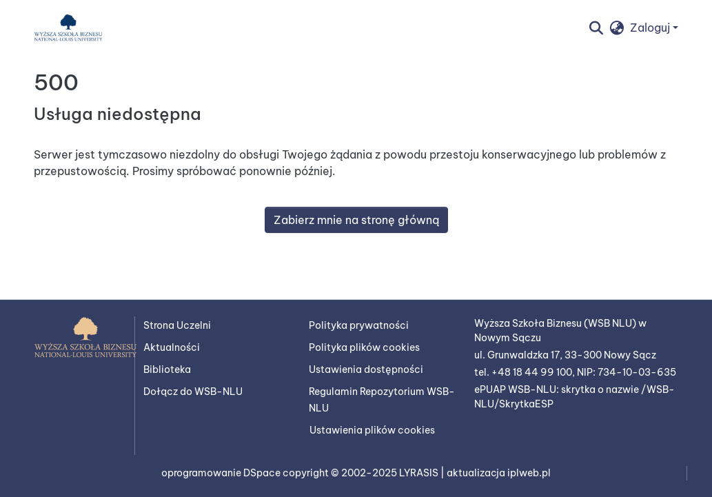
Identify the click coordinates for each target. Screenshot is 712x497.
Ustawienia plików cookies (372, 430)
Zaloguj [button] (651, 27)
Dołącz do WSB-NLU (193, 391)
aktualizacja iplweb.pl (499, 473)
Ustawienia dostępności (366, 369)
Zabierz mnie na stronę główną (356, 220)
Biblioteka (167, 369)
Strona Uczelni (177, 325)
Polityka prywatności (359, 325)
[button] (68, 27)
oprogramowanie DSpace (222, 473)
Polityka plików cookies (364, 347)
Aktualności (171, 347)
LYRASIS (419, 473)
